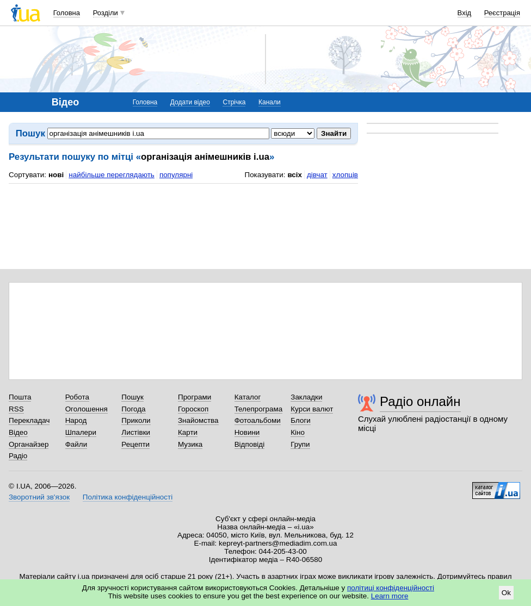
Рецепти (135, 444)
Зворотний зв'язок (39, 497)
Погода (133, 409)
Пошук (132, 397)
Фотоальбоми (257, 420)
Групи (300, 444)
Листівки (135, 432)
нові (56, 175)
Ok (506, 593)
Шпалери (80, 432)
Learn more (390, 596)
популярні (176, 175)
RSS (16, 409)
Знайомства (198, 420)
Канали (269, 102)
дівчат (317, 175)
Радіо (18, 456)
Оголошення (86, 409)
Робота (77, 397)
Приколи (135, 420)
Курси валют (312, 409)
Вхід (465, 13)
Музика (190, 444)
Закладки (306, 397)
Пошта (20, 397)
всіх (294, 175)
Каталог (247, 397)
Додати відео (190, 102)
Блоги (301, 420)
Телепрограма (258, 409)
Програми (194, 397)
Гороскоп (193, 409)
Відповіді (249, 444)
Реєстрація (502, 13)
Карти (187, 432)
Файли (76, 444)
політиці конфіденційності (390, 588)
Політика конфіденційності (127, 497)
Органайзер (28, 444)
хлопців (345, 175)
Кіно (298, 432)
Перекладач (29, 420)
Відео (18, 432)
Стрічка (234, 102)
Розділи (105, 13)
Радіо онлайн (420, 401)
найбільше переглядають (112, 175)
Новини (247, 432)
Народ (76, 420)
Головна (66, 13)
